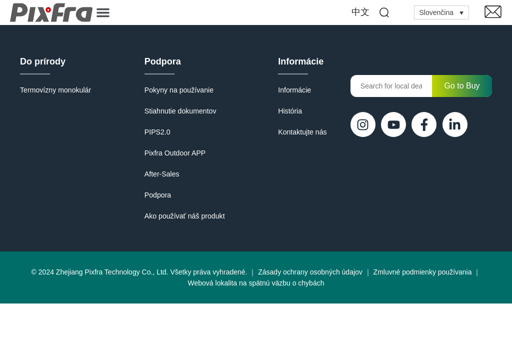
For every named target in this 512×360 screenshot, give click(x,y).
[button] (103, 12)
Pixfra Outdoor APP (174, 153)
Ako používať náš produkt (184, 216)
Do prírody (43, 61)
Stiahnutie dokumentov (180, 111)
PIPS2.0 (157, 132)
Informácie (301, 61)
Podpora (162, 61)
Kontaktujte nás (302, 132)
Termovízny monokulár (55, 90)
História (290, 111)
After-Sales (161, 174)
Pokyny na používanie (178, 90)
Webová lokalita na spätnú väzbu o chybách (256, 283)
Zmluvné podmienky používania (423, 272)
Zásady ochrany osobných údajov (310, 272)
